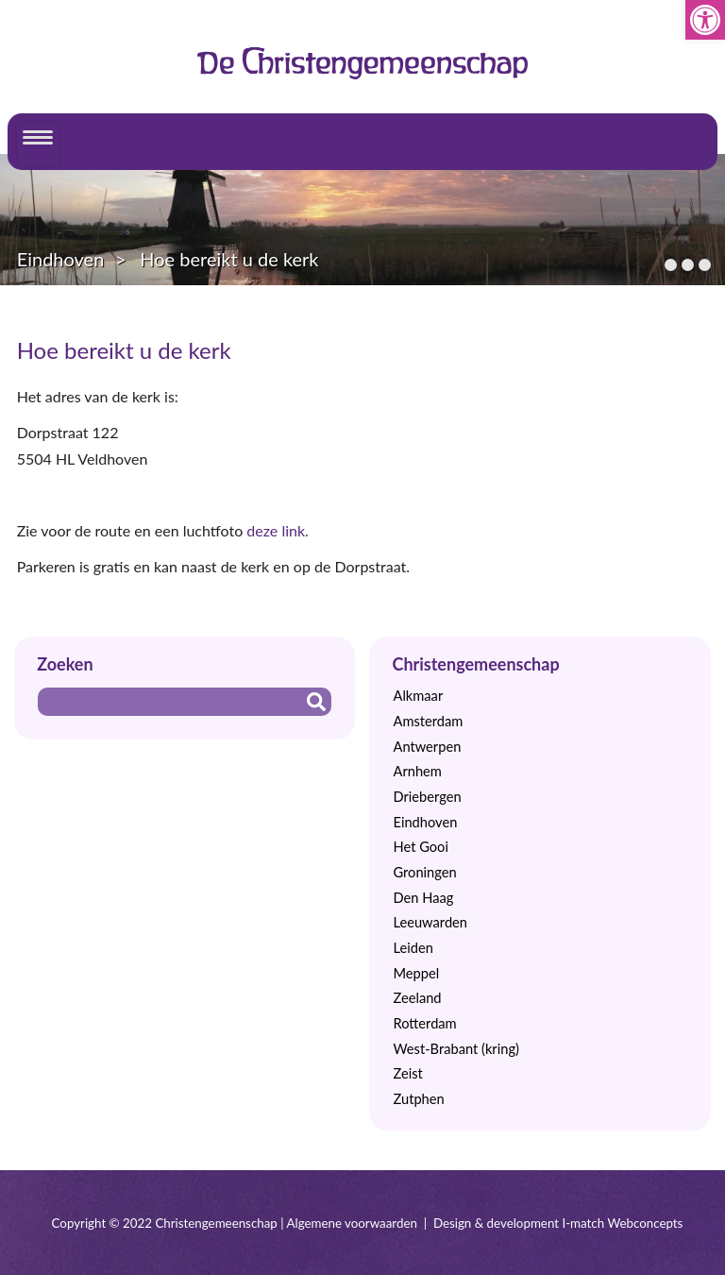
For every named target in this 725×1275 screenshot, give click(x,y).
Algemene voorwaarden (352, 1223)
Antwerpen (427, 747)
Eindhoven (61, 258)
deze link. (277, 530)
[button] (705, 20)
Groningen (424, 872)
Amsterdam (428, 721)
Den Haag (423, 898)
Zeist (407, 1073)
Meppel (416, 973)
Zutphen (418, 1099)
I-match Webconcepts (622, 1223)
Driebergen (427, 797)
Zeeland (417, 998)
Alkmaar (418, 696)
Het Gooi (420, 847)
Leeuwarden (430, 922)
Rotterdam (424, 1023)
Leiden (412, 948)
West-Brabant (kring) (455, 1049)
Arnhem (417, 771)
